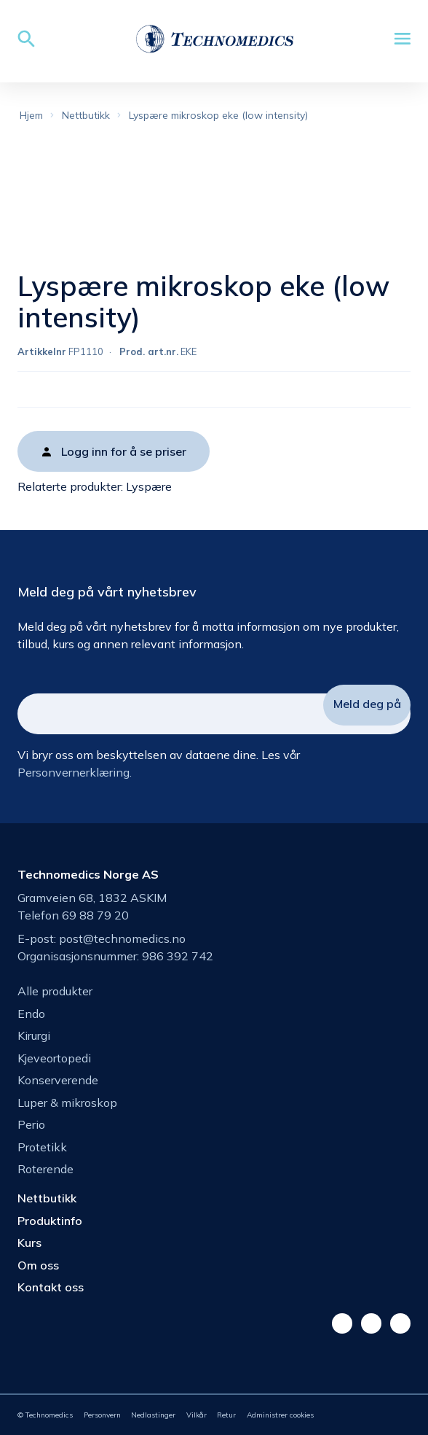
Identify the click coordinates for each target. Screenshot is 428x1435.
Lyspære (149, 486)
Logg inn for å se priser (123, 451)
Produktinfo (49, 1220)
